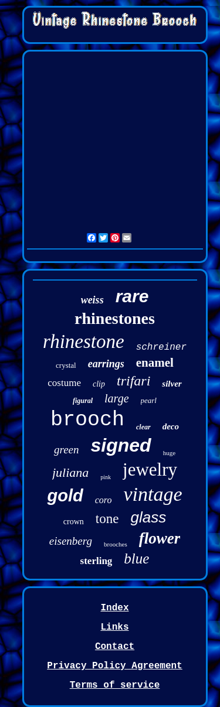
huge (169, 452)
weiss (92, 300)
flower (160, 538)
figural (83, 401)
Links (114, 627)
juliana (70, 472)
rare (132, 296)
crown (73, 521)
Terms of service (115, 685)
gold (65, 495)
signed (121, 445)
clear (143, 427)
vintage (152, 494)
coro (103, 500)
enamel (155, 363)
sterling (96, 560)
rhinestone (83, 341)
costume (64, 382)
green (66, 449)
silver (171, 383)
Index (114, 608)
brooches (115, 544)
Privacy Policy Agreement (114, 666)
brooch (87, 420)
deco (171, 426)
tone (107, 518)
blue (136, 558)
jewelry (150, 469)
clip (99, 384)
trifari (133, 380)
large (116, 398)
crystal (66, 365)
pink (105, 477)
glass (148, 517)
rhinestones (115, 318)
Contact (114, 646)
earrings (106, 364)
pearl (149, 400)
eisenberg (70, 541)
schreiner (161, 347)
